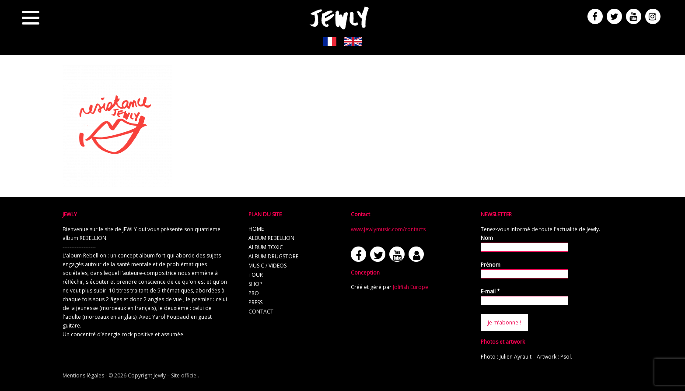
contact (260, 311)
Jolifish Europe (410, 287)
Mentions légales (83, 375)
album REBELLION (271, 238)
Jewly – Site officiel (176, 375)
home (256, 228)
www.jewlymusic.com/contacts (388, 229)
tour (255, 274)
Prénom (490, 264)
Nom (487, 238)
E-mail (490, 291)
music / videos (267, 265)
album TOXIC (265, 247)
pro (253, 293)
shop (255, 284)
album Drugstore (273, 256)
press (255, 302)
